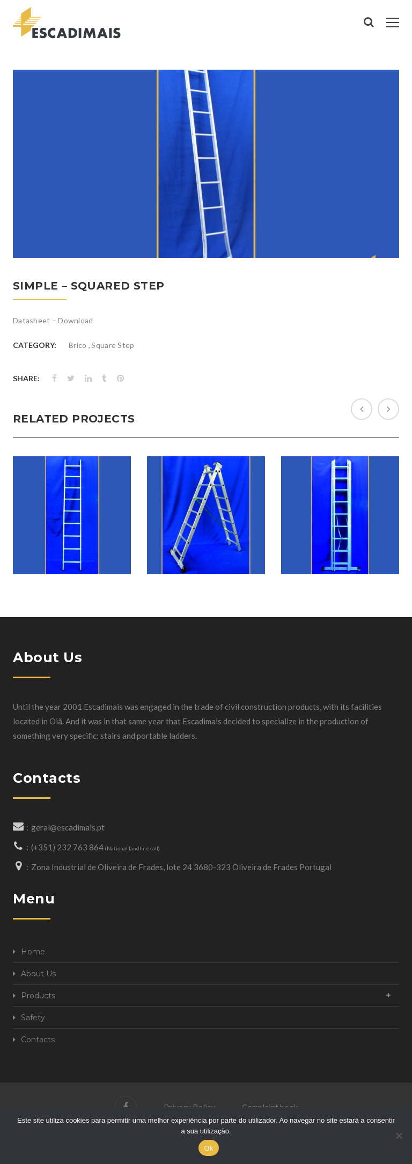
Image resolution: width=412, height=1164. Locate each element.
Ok (208, 1148)
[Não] (398, 1135)
